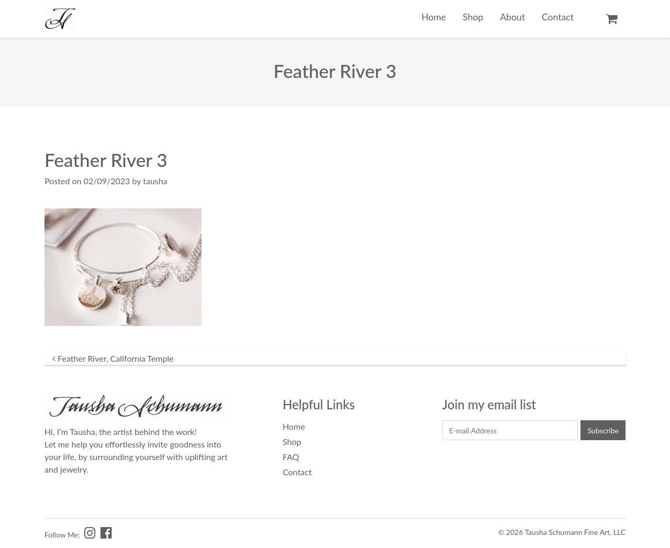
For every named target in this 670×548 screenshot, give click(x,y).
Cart (611, 18)
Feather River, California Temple (113, 358)
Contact (558, 17)
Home (433, 17)
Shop (473, 17)
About (512, 17)
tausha (155, 181)
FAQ (291, 457)
